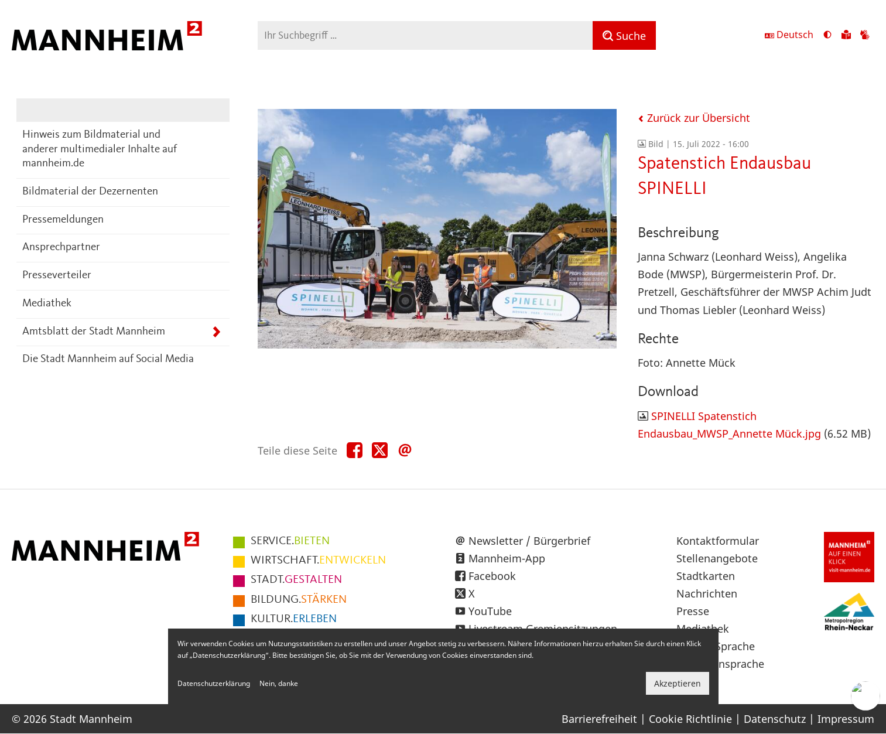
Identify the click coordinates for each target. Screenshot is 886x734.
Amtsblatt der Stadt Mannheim (93, 331)
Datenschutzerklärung (213, 683)
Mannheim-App (506, 558)
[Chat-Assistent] (865, 696)
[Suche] (624, 35)
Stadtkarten (705, 576)
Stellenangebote (717, 558)
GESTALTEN (296, 580)
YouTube (490, 611)
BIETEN (290, 541)
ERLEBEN (294, 619)
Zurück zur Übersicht (694, 118)
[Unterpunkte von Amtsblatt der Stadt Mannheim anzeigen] (216, 332)
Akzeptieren (677, 683)
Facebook (492, 576)
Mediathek (46, 303)
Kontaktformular (717, 541)
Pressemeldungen (63, 220)
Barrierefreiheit (599, 719)
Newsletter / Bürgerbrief (529, 541)
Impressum (845, 719)
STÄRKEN (299, 600)
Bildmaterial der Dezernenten (90, 191)
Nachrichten (706, 593)
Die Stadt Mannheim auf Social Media (108, 359)
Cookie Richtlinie (690, 719)
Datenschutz (775, 719)
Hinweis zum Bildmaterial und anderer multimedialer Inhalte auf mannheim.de (99, 149)
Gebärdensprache (720, 664)
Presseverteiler (56, 275)
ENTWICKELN (318, 560)
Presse (692, 611)
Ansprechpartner (61, 247)
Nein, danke (278, 683)
